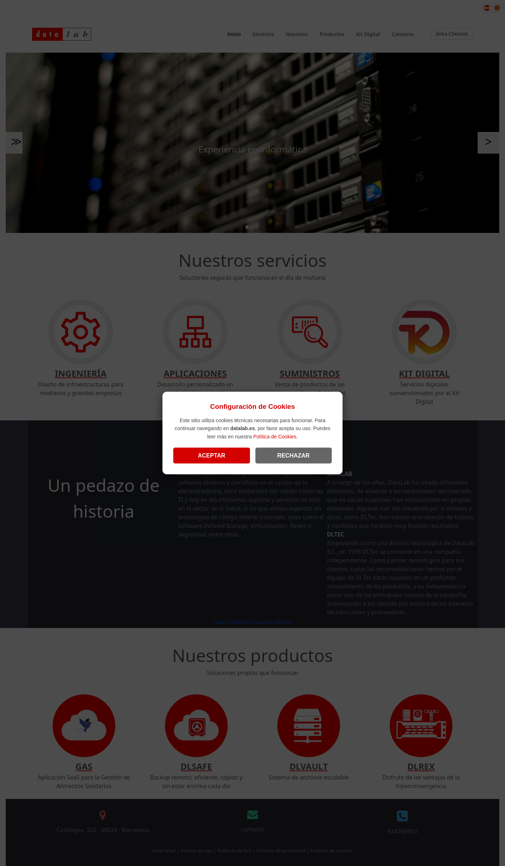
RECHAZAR (293, 455)
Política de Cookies (274, 436)
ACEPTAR (211, 455)
